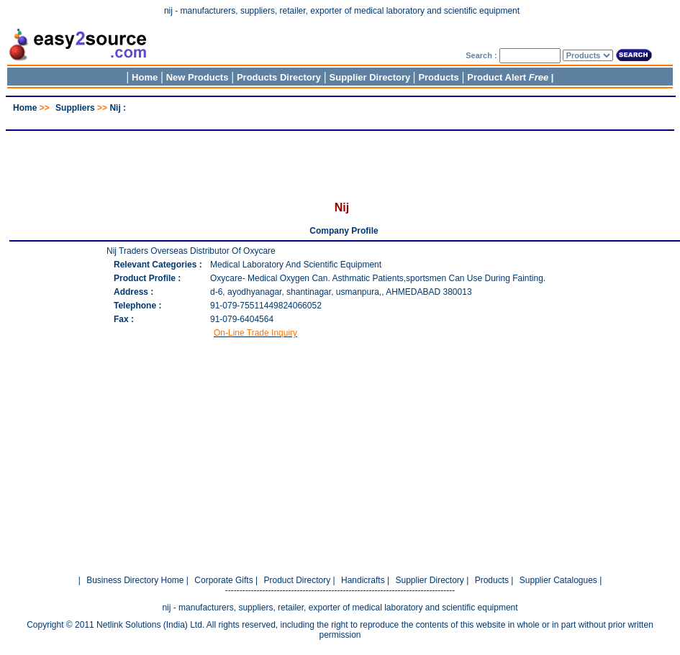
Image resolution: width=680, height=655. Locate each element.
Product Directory (296, 580)
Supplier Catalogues (558, 580)
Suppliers (75, 108)
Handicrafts (363, 580)
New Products (197, 77)
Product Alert (507, 77)
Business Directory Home (134, 580)
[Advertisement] (340, 118)
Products (438, 77)
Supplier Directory (371, 77)
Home (145, 77)
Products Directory (279, 77)
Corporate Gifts (223, 580)
